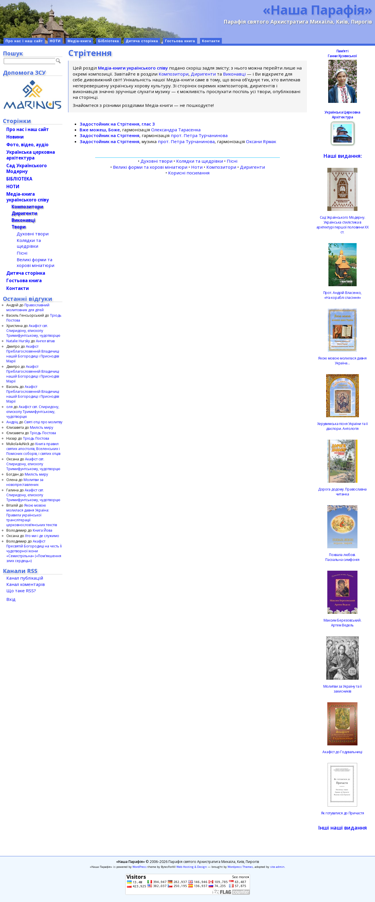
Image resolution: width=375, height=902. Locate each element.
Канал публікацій (24, 578)
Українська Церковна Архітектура (342, 115)
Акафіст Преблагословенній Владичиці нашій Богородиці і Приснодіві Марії (32, 354)
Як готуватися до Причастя (342, 813)
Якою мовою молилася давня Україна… (342, 361)
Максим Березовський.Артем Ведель (342, 623)
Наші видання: (342, 155)
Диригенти (203, 74)
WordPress (139, 867)
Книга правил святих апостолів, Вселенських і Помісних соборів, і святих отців (33, 448)
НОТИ (55, 41)
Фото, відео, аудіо (27, 144)
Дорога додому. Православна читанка (342, 492)
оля (9, 406)
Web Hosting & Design (191, 867)
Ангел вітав (45, 341)
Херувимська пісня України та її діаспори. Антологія (342, 426)
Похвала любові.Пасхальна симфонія (342, 557)
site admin (277, 867)
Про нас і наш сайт (24, 41)
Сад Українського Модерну (26, 168)
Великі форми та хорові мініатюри (150, 167)
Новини (15, 137)
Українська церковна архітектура (30, 155)
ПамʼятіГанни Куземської (342, 53)
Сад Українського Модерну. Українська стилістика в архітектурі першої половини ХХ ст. (342, 224)
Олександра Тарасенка (176, 129)
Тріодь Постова (43, 432)
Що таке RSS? (21, 590)
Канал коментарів (25, 584)
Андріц (12, 422)
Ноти (197, 167)
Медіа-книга (79, 41)
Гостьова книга (180, 41)
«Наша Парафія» (317, 9)
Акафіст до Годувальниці (342, 751)
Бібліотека (108, 41)
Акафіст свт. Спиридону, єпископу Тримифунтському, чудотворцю (33, 330)
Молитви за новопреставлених (24, 482)
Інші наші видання (342, 827)
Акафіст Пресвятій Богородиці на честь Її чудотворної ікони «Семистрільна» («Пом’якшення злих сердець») (34, 551)
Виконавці (234, 74)
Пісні (232, 161)
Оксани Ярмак (261, 141)
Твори (18, 227)
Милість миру (41, 427)
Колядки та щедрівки (199, 161)
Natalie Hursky (18, 341)
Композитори (174, 74)
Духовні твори (156, 161)
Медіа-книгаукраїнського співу (27, 197)
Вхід (11, 599)
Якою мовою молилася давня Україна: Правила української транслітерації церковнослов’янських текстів (31, 515)
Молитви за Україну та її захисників (342, 689)
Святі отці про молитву (43, 422)
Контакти (211, 41)
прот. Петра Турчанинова (199, 135)
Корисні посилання (188, 173)
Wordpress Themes (240, 867)
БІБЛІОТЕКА (19, 179)
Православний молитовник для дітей (27, 307)
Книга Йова (42, 530)
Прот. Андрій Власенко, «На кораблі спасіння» (342, 295)
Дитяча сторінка (142, 41)
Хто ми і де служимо (42, 535)
